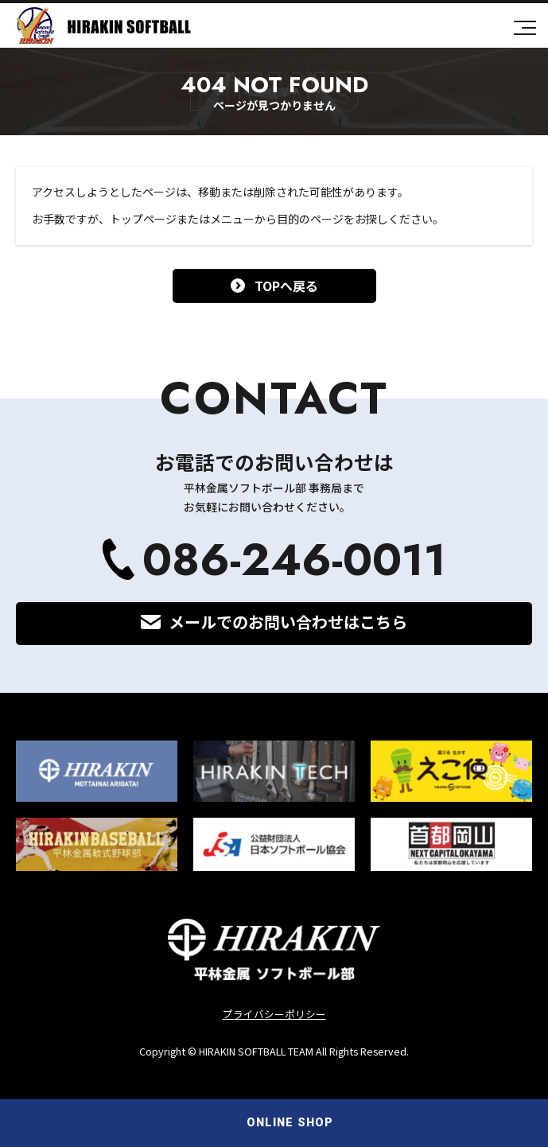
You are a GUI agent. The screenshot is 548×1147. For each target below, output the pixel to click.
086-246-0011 (294, 559)
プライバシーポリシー (274, 1013)
